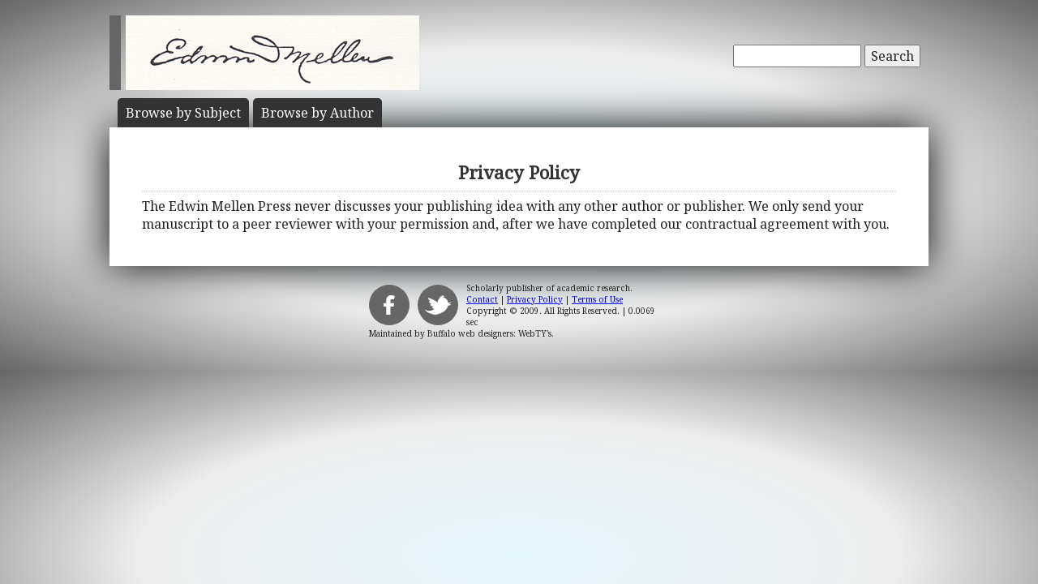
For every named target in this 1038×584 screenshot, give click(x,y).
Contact (482, 299)
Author (317, 112)
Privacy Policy (535, 299)
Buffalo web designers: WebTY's (489, 333)
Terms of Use (597, 299)
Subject (183, 112)
